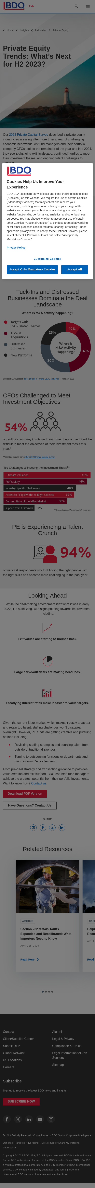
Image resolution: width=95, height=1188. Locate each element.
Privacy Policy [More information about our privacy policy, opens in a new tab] (16, 247)
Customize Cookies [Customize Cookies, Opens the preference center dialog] (47, 258)
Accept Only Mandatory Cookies (32, 269)
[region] (47, 221)
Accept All (74, 269)
